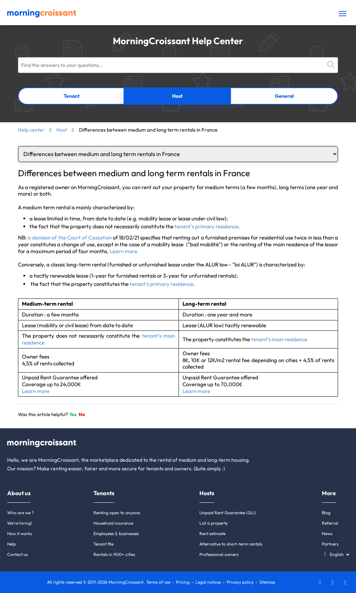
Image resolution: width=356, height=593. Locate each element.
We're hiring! (19, 523)
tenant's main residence (279, 339)
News (327, 533)
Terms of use (158, 582)
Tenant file (103, 544)
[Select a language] (335, 554)
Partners (330, 544)
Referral (330, 523)
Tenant (72, 96)
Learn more (123, 251)
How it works (19, 533)
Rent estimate (212, 533)
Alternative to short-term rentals (230, 544)
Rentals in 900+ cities (114, 554)
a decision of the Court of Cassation (70, 237)
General (284, 96)
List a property (213, 523)
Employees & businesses (116, 533)
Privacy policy (240, 582)
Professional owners (219, 554)
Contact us (17, 554)
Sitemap (267, 582)
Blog (326, 512)
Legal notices (208, 582)
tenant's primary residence (206, 226)
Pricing (183, 582)
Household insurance (113, 523)
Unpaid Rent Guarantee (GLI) (227, 512)
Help (11, 544)
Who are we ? (20, 512)
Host (177, 96)
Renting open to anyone (116, 512)
